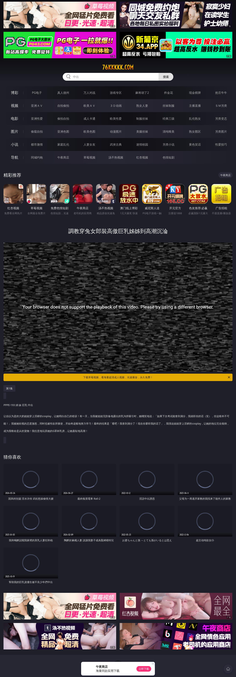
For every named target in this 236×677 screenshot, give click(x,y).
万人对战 (89, 93)
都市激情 (37, 144)
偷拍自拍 (63, 119)
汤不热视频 (115, 157)
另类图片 (221, 131)
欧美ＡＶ (89, 106)
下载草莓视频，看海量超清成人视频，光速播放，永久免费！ (157, 377)
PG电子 (37, 93)
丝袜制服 (168, 106)
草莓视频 (89, 157)
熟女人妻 (142, 106)
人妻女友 (89, 144)
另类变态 (221, 119)
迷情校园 (142, 144)
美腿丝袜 (142, 131)
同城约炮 (37, 157)
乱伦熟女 (195, 119)
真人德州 (63, 93)
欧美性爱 (116, 119)
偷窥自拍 (37, 131)
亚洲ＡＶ (37, 106)
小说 (14, 144)
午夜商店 (63, 157)
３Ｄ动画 (116, 106)
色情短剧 (168, 157)
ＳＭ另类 (221, 106)
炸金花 (168, 93)
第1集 (9, 388)
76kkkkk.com (117, 67)
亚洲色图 (63, 131)
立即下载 (144, 669)
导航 (14, 157)
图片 (14, 131)
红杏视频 (142, 157)
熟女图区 (195, 131)
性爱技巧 (221, 144)
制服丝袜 (142, 119)
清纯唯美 (168, 131)
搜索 (166, 77)
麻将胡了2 (142, 93)
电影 (14, 118)
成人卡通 (89, 119)
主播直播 (195, 106)
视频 (14, 105)
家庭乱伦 (63, 144)
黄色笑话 (195, 144)
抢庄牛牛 (221, 93)
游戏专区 (116, 93)
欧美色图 (89, 131)
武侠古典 (116, 144)
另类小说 (168, 144)
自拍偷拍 (63, 106)
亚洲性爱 (37, 119)
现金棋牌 (195, 93)
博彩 (14, 92)
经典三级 (168, 119)
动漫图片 (116, 131)
